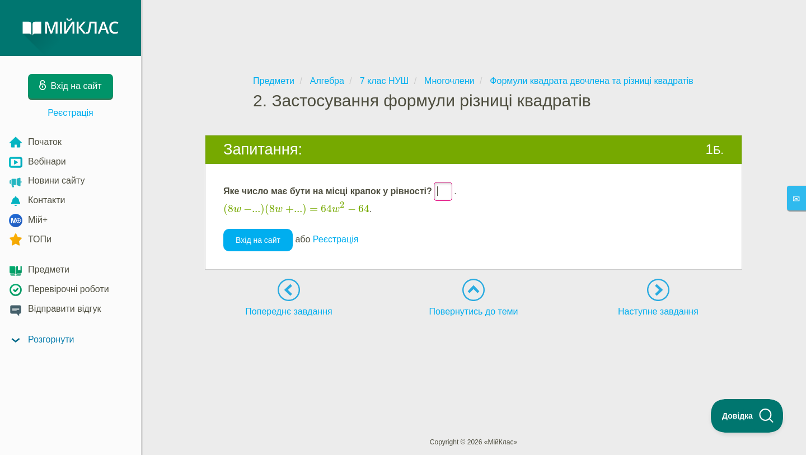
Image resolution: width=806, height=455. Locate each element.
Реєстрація (70, 113)
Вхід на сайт (258, 240)
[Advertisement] (473, 28)
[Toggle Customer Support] (747, 416)
